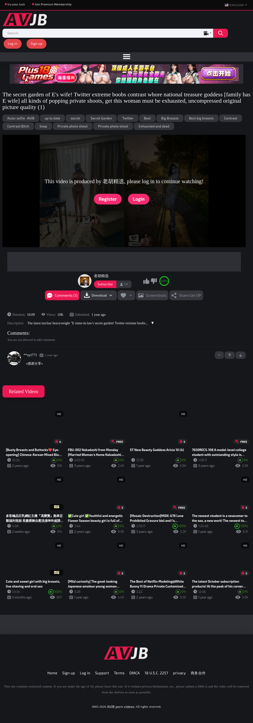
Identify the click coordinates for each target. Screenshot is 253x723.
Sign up (37, 43)
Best (147, 118)
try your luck (16, 4)
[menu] (126, 57)
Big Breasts (170, 118)
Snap (43, 126)
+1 (230, 355)
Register (108, 199)
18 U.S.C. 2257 (156, 673)
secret (75, 118)
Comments (17, 333)
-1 (240, 355)
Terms (119, 673)
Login (139, 199)
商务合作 (198, 673)
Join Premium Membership (53, 4)
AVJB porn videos (120, 707)
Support (102, 673)
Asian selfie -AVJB (20, 118)
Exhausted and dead (154, 126)
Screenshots (156, 295)
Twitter (127, 118)
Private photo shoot (73, 126)
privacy (179, 673)
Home (52, 673)
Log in (13, 43)
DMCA (134, 673)
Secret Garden (101, 118)
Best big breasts (201, 118)
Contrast (230, 118)
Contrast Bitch (18, 126)
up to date (52, 118)
